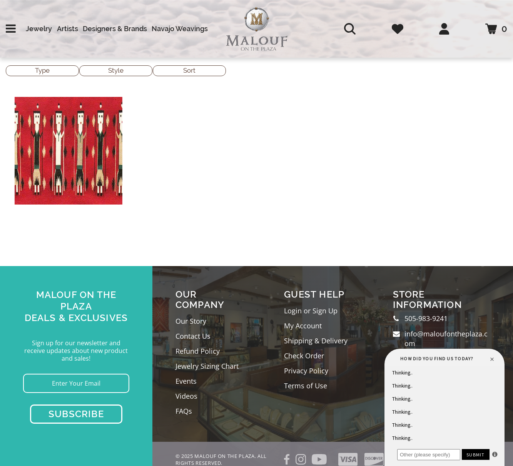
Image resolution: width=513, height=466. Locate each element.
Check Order (304, 355)
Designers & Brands (115, 29)
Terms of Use (305, 385)
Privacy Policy (306, 370)
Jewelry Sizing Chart (207, 366)
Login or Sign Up (311, 310)
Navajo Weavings (180, 29)
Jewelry (39, 29)
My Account (303, 325)
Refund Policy (197, 351)
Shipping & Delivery (316, 340)
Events (186, 381)
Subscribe (76, 413)
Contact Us (193, 336)
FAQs (183, 411)
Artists (67, 29)
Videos (186, 396)
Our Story (190, 321)
